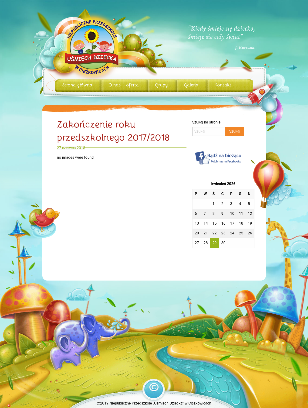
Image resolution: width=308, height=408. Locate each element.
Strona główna (77, 84)
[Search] (208, 131)
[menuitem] (78, 86)
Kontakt (223, 84)
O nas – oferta (123, 84)
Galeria (191, 84)
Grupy (161, 84)
